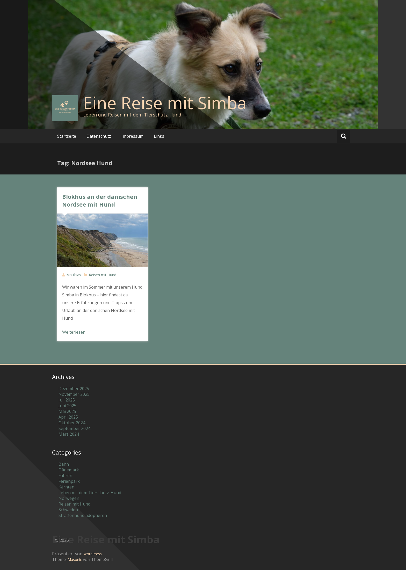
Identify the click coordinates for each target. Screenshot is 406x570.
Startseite (66, 136)
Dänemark (69, 470)
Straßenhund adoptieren (83, 515)
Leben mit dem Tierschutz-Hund (90, 492)
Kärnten (66, 487)
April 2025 (68, 417)
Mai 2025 (67, 411)
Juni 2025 (67, 405)
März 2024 (69, 434)
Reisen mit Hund (102, 274)
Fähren (65, 475)
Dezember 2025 (74, 388)
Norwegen (69, 498)
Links (159, 136)
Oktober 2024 (72, 423)
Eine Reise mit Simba (165, 102)
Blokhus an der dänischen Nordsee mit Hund (99, 200)
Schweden (68, 510)
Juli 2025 (67, 400)
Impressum (132, 136)
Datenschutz (98, 136)
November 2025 (74, 394)
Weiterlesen (73, 332)
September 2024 (74, 428)
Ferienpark (69, 481)
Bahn (64, 464)
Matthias (73, 274)
